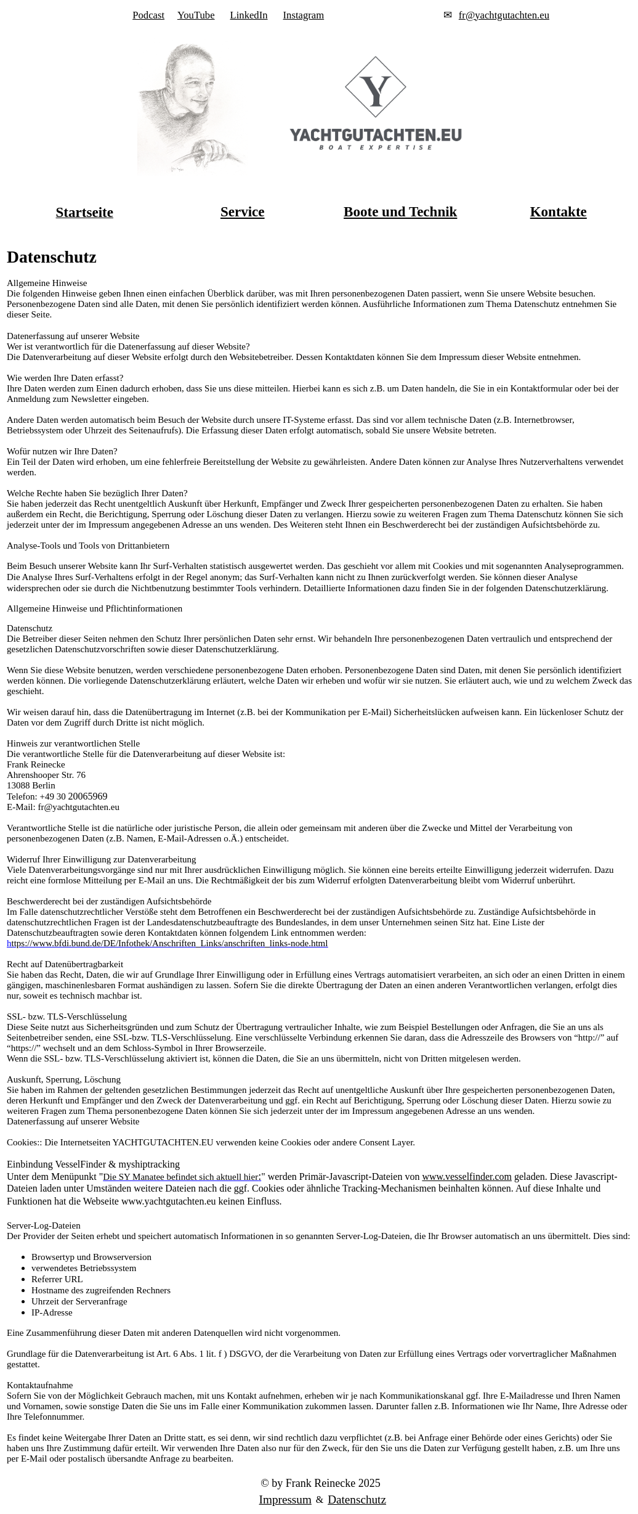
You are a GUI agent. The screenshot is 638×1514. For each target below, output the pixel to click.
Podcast (148, 15)
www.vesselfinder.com (467, 1176)
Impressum (285, 1499)
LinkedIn (249, 15)
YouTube (196, 15)
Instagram (304, 15)
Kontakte (558, 211)
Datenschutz (357, 1499)
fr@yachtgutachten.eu (504, 15)
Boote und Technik (400, 211)
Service (242, 211)
